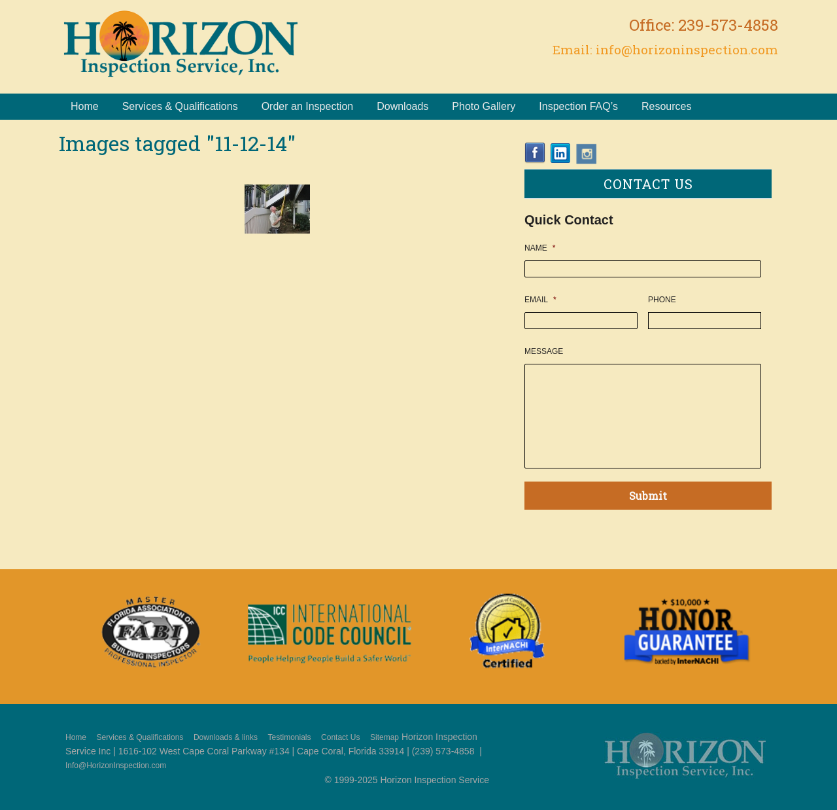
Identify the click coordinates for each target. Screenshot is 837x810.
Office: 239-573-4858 (703, 24)
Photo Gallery (483, 106)
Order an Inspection (308, 106)
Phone (662, 299)
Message (543, 351)
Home (85, 106)
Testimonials (289, 737)
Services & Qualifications (180, 106)
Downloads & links (226, 737)
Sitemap (384, 737)
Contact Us (340, 737)
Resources (666, 106)
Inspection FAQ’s (578, 106)
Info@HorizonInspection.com (115, 765)
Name (539, 248)
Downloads (402, 106)
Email (540, 299)
